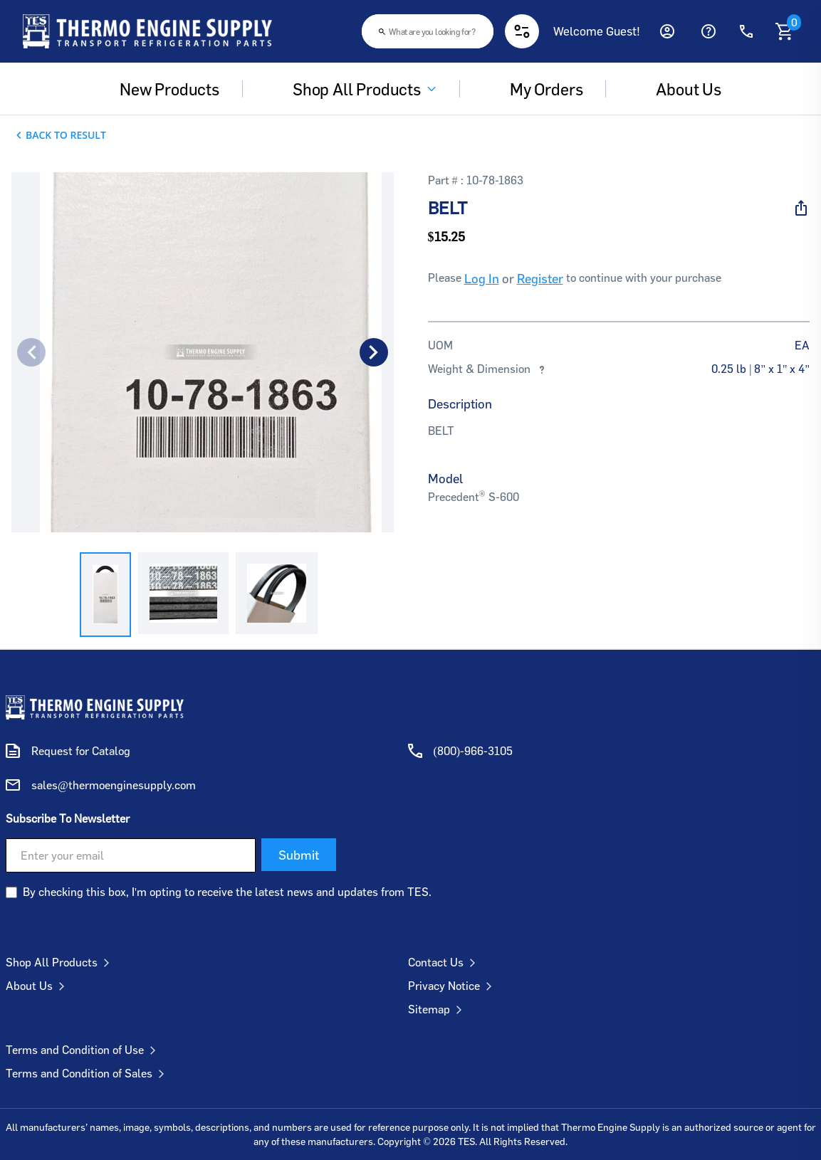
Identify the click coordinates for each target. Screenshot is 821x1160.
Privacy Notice (453, 986)
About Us (38, 986)
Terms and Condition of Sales (88, 1073)
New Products (159, 88)
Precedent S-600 (473, 497)
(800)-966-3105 (473, 751)
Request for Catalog (80, 751)
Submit (298, 855)
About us (678, 88)
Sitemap (438, 1009)
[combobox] (427, 31)
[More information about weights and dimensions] (541, 368)
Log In (481, 278)
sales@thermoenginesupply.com (113, 785)
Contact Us (444, 962)
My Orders (536, 88)
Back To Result (66, 135)
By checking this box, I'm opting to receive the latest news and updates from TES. (227, 892)
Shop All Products (354, 88)
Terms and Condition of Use (84, 1050)
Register (540, 278)
